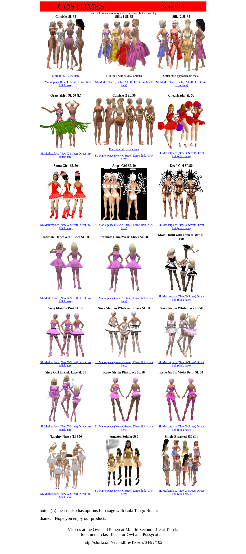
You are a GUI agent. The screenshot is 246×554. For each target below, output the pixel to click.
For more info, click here (124, 149)
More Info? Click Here (65, 75)
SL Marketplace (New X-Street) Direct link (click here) (65, 155)
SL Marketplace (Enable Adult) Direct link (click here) (66, 83)
